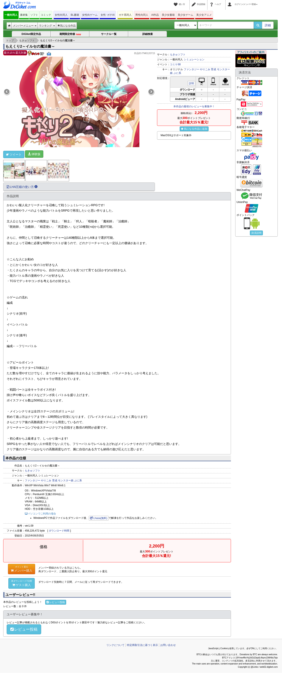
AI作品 (155, 14)
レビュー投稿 (56, 602)
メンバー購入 (21, 568)
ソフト (34, 14)
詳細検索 (147, 34)
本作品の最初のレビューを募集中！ (194, 106)
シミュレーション (194, 59)
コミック (46, 14)
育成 (213, 69)
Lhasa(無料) (98, 518)
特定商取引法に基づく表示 (142, 645)
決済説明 (256, 232)
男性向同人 (141, 14)
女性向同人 (61, 14)
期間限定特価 (70, 34)
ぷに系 (177, 73)
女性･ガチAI (108, 14)
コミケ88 (175, 64)
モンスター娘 (65, 480)
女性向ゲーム (90, 14)
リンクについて (115, 645)
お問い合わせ (168, 645)
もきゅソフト (177, 54)
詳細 (268, 25)
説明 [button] (191, 83)
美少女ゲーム (185, 14)
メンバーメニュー (24, 25)
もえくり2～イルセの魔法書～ (30, 46)
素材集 (24, 14)
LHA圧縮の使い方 (22, 187)
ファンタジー (191, 69)
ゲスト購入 (21, 583)
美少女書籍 (168, 14)
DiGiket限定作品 (31, 34)
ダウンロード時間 (59, 530)
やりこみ (205, 69)
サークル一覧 (109, 34)
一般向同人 (11, 14)
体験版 (34, 154)
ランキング (47, 25)
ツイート (14, 154)
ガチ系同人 (125, 14)
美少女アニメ (204, 14)
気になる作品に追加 (194, 128)
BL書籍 (75, 14)
